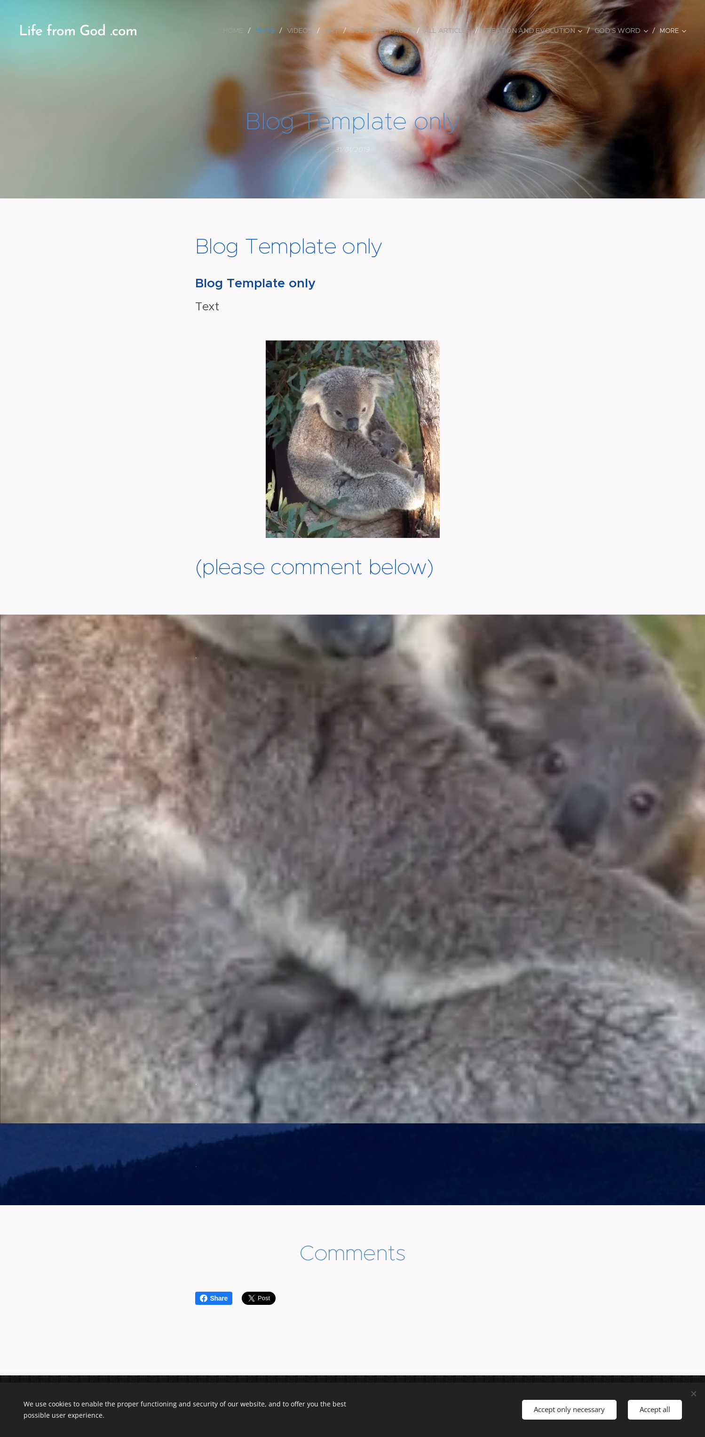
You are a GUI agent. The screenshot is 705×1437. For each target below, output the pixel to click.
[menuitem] (236, 30)
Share (214, 1298)
